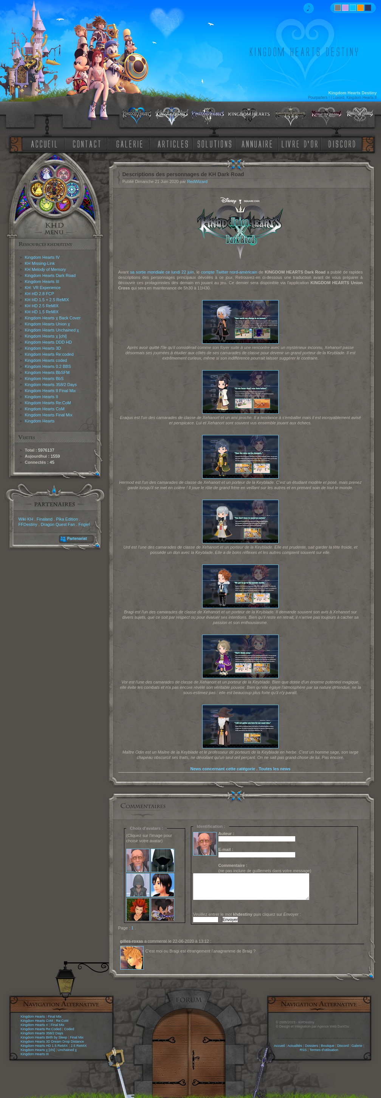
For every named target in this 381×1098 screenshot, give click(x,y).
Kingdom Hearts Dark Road (50, 275)
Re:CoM (62, 1021)
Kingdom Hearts (40, 421)
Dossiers (311, 1046)
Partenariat (77, 538)
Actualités (294, 1046)
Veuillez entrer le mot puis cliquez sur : (247, 914)
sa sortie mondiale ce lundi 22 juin (162, 272)
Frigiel (84, 524)
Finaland (45, 519)
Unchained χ (67, 1050)
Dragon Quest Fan (58, 524)
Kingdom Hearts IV (42, 257)
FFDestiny (28, 524)
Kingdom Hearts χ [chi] (46, 336)
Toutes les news (274, 768)
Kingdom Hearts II (41, 396)
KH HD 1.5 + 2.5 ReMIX (47, 299)
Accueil (279, 1046)
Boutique (328, 1046)
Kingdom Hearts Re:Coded (41, 1029)
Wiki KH (26, 519)
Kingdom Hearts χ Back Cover (53, 318)
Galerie (357, 1046)
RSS (303, 1050)
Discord (343, 1046)
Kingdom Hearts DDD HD (48, 342)
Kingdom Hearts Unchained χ (52, 330)
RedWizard (197, 181)
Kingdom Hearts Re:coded (49, 354)
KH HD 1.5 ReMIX (42, 312)
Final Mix (54, 1016)
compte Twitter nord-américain (229, 272)
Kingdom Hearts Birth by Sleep (44, 1037)
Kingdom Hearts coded (46, 360)
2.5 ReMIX (79, 1046)
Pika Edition (67, 519)
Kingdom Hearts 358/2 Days (51, 384)
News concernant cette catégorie (222, 768)
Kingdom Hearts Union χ (47, 324)
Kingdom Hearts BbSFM (47, 372)
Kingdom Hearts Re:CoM (48, 402)
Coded (69, 1029)
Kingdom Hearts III (42, 281)
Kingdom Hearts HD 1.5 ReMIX (44, 1046)
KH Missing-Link (40, 263)
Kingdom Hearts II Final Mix (50, 390)
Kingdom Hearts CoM (45, 409)
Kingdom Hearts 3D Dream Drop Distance (52, 1041)
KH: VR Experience (43, 287)
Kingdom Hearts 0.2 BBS (48, 366)
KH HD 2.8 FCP (39, 293)
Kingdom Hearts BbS (44, 378)
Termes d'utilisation (324, 1050)
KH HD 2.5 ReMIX (42, 305)
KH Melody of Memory (45, 269)
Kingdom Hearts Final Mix (49, 415)
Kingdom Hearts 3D (43, 348)
